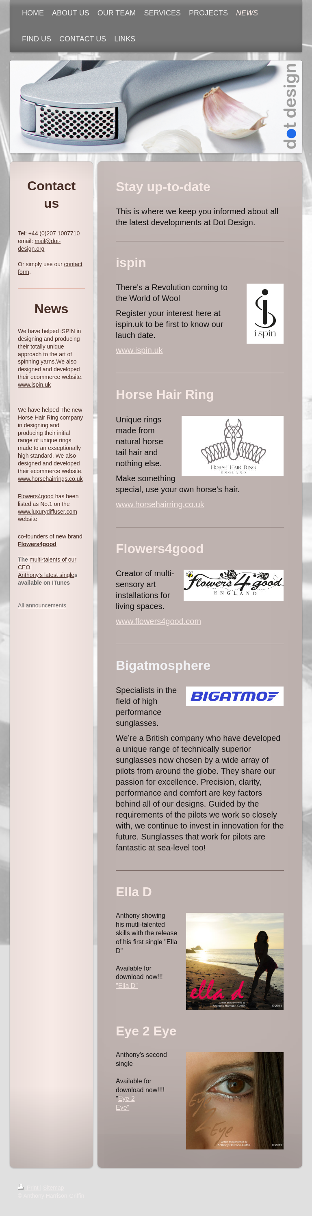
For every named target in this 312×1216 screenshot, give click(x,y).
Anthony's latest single (46, 575)
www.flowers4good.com (158, 621)
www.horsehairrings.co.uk (50, 479)
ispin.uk (40, 384)
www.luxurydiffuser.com (47, 511)
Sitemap (53, 1187)
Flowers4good (36, 496)
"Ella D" (127, 985)
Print (29, 1187)
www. (24, 384)
